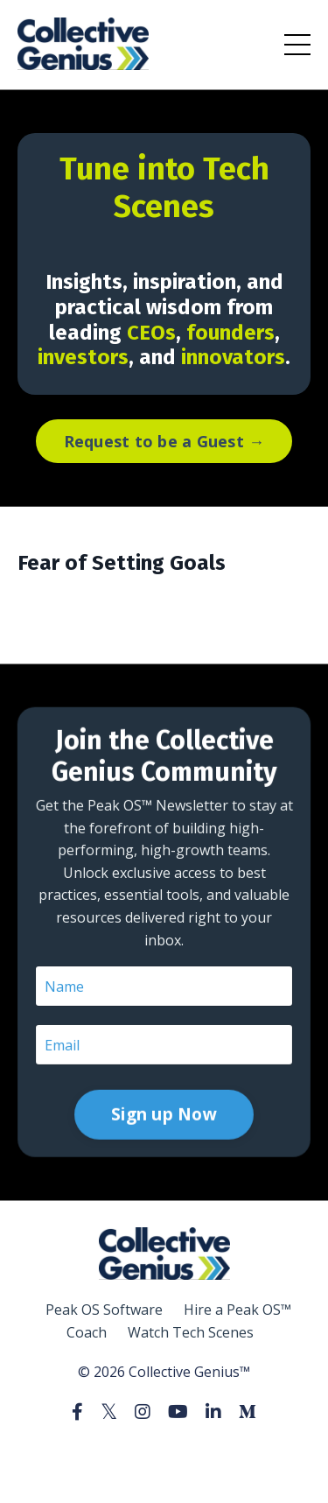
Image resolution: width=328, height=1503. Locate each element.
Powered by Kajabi (164, 1458)
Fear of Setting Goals (121, 563)
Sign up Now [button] (164, 1019)
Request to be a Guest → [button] (164, 441)
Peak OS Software (104, 1309)
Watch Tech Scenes (191, 1332)
